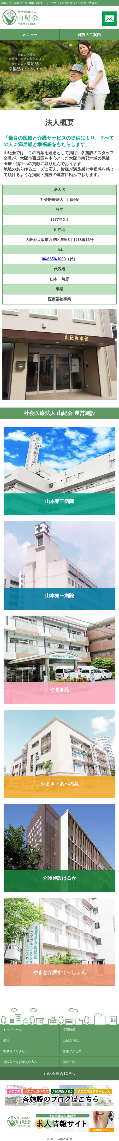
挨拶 (6, 1040)
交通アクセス (72, 1051)
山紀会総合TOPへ (59, 1074)
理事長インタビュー (17, 1051)
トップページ (12, 1029)
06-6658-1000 (54, 259)
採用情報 (69, 1029)
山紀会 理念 (71, 1040)
